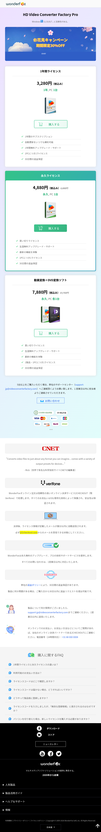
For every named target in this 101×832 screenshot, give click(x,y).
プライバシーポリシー (21, 820)
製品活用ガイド (14, 793)
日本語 (49, 827)
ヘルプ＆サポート (15, 801)
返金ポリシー (34, 585)
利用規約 (8, 820)
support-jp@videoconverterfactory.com (48, 612)
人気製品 (10, 784)
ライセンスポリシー (38, 820)
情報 (7, 810)
